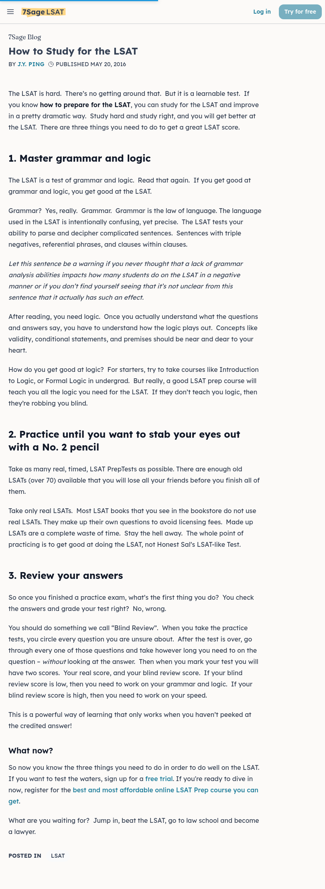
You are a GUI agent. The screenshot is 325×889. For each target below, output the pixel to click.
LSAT (58, 855)
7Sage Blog (24, 37)
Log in (262, 11)
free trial (159, 779)
